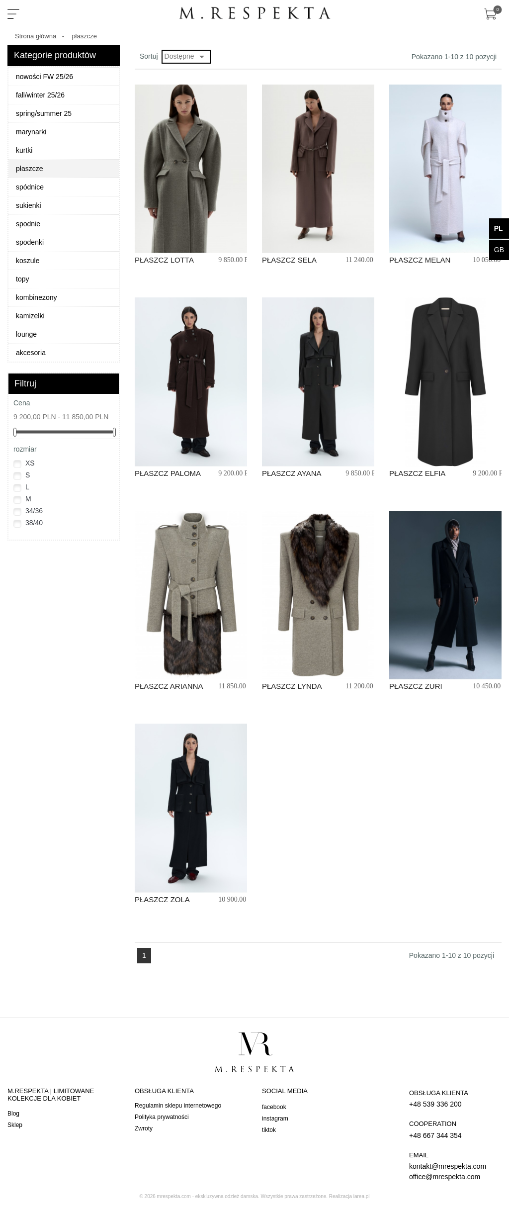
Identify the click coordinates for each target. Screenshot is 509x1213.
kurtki (24, 150)
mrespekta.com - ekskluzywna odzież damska (207, 1196)
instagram (275, 1118)
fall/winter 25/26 (40, 95)
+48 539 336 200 (453, 1098)
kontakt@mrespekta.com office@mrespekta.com (453, 1165)
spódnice (30, 187)
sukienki (28, 205)
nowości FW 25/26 (44, 77)
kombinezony (36, 297)
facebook (274, 1107)
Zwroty (144, 1128)
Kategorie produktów (55, 55)
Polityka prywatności (162, 1117)
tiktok (269, 1129)
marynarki (31, 132)
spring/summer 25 (44, 113)
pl (498, 228)
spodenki (30, 242)
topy (22, 279)
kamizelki (30, 316)
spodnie (28, 224)
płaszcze (29, 169)
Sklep (14, 1124)
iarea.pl (361, 1196)
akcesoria (31, 353)
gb (499, 250)
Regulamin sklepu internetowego (178, 1105)
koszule (27, 261)
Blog (13, 1113)
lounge (26, 334)
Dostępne (186, 57)
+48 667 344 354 (453, 1129)
